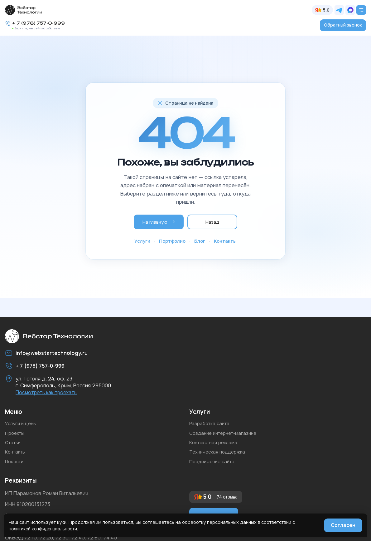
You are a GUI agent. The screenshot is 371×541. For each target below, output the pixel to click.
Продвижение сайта (214, 470)
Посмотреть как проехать (48, 394)
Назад (212, 222)
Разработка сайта (211, 426)
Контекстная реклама (216, 448)
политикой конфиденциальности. (45, 529)
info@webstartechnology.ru (56, 354)
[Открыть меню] (361, 10)
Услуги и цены (22, 426)
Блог (199, 241)
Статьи (14, 448)
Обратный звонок (342, 25)
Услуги (142, 241)
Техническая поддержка (220, 459)
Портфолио (172, 241)
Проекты (16, 437)
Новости (15, 470)
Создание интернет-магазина (226, 437)
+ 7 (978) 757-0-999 (40, 23)
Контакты (225, 241)
